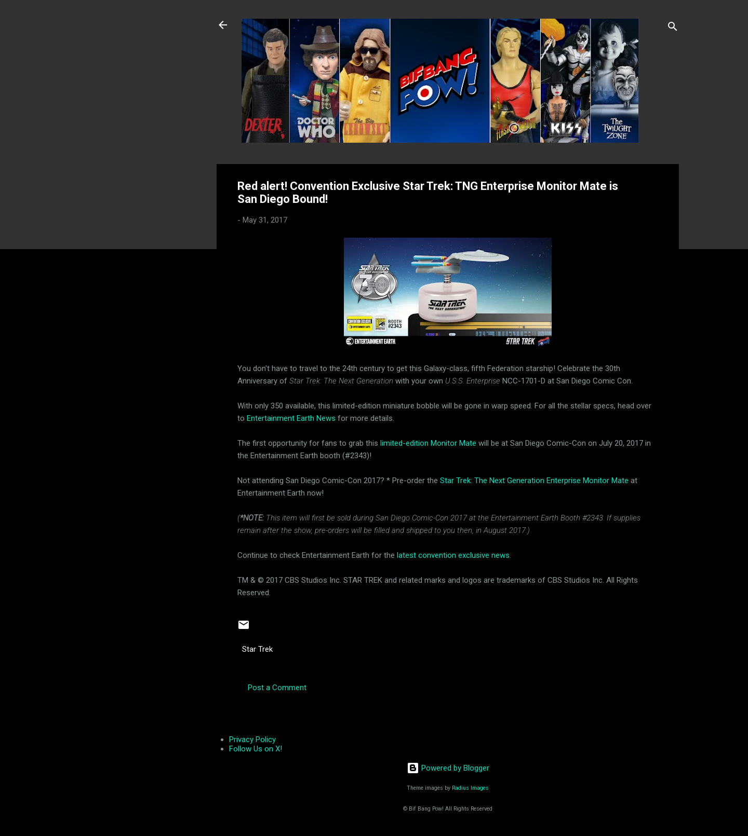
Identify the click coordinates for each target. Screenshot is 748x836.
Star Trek (257, 649)
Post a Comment (277, 687)
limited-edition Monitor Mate (428, 443)
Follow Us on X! (255, 748)
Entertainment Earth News (291, 418)
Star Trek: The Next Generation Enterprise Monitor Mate (534, 480)
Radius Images (470, 788)
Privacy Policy (252, 739)
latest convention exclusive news (453, 555)
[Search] (672, 28)
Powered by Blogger (448, 768)
